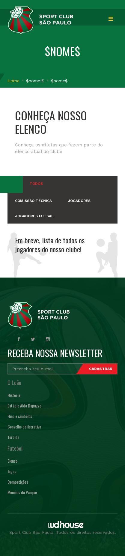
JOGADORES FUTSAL (34, 216)
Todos (36, 184)
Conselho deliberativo (24, 426)
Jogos (11, 471)
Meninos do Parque (22, 492)
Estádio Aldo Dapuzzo (24, 405)
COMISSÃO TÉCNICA (33, 201)
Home (13, 80)
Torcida (13, 437)
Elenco (12, 461)
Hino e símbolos (19, 416)
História (13, 395)
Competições (17, 482)
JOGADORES (79, 201)
